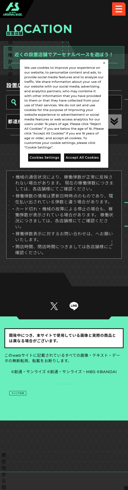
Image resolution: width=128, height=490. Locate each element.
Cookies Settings (94, 415)
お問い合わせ (94, 429)
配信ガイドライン (64, 442)
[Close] (104, 63)
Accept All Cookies (82, 157)
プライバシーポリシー (34, 429)
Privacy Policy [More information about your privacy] (65, 147)
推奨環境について (34, 415)
